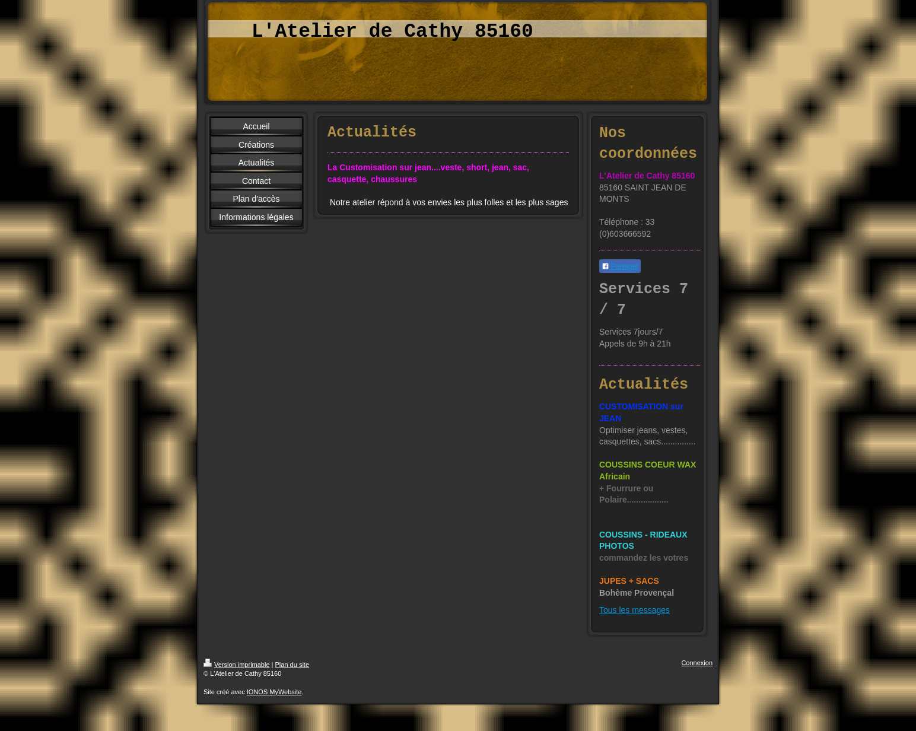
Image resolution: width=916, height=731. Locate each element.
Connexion (697, 662)
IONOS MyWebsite (274, 691)
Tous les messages (634, 610)
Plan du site (292, 664)
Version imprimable (236, 664)
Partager (620, 266)
